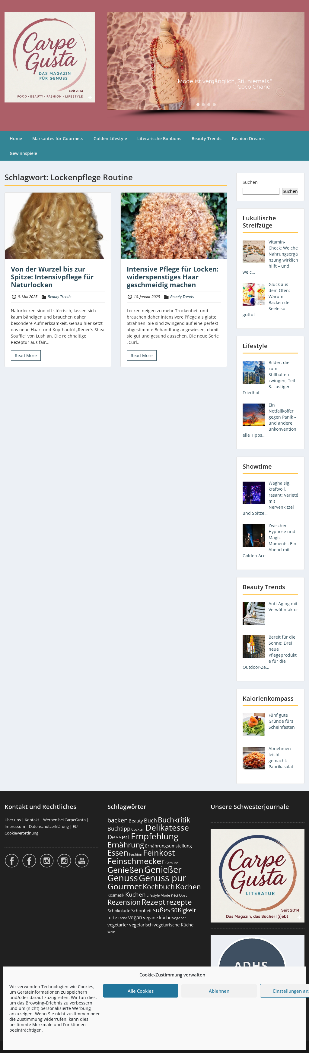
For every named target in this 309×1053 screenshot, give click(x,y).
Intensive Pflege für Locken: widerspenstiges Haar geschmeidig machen (172, 276)
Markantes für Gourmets (57, 138)
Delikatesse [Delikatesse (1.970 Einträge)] (167, 827)
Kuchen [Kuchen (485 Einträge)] (135, 894)
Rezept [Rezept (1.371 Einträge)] (153, 902)
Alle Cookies (141, 991)
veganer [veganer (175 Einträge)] (179, 917)
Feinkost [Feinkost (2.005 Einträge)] (159, 852)
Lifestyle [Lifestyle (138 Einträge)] (153, 895)
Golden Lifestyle (110, 138)
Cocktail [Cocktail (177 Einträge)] (138, 829)
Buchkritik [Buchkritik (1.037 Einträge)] (174, 820)
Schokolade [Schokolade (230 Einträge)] (118, 910)
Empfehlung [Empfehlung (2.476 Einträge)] (154, 836)
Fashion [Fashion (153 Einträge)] (135, 854)
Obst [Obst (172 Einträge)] (183, 895)
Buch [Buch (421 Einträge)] (150, 820)
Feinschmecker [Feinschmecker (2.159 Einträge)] (135, 860)
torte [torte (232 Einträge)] (112, 917)
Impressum (15, 826)
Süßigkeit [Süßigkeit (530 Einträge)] (183, 910)
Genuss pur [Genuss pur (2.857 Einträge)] (162, 878)
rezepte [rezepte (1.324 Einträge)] (179, 902)
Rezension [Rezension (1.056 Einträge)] (124, 902)
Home (16, 138)
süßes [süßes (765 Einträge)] (161, 909)
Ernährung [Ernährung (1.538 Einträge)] (125, 844)
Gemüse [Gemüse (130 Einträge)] (171, 863)
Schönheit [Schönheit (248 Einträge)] (141, 910)
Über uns (13, 819)
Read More (26, 355)
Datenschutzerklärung (49, 826)
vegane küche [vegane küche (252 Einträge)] (157, 917)
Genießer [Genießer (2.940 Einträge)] (163, 869)
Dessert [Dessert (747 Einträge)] (118, 837)
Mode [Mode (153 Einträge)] (165, 895)
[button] (197, 104)
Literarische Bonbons (159, 138)
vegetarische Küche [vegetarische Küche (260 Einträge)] (173, 925)
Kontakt (32, 819)
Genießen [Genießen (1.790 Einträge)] (125, 869)
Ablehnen (219, 991)
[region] (205, 65)
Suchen (250, 182)
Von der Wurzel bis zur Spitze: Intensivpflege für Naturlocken (52, 276)
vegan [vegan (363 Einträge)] (135, 917)
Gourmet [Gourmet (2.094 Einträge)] (124, 886)
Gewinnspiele (23, 153)
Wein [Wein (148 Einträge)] (111, 931)
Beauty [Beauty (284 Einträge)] (136, 821)
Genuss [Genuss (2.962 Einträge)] (122, 878)
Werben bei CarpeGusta (64, 819)
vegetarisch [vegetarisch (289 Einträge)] (141, 925)
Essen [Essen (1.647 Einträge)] (117, 852)
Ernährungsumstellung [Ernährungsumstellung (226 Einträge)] (168, 846)
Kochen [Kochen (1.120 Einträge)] (188, 886)
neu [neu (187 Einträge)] (174, 895)
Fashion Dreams (248, 138)
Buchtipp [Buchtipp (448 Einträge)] (118, 828)
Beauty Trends (206, 138)
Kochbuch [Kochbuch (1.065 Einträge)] (159, 886)
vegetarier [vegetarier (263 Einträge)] (117, 925)
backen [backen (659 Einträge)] (117, 820)
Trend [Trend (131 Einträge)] (122, 918)
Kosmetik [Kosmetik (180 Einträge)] (115, 895)
